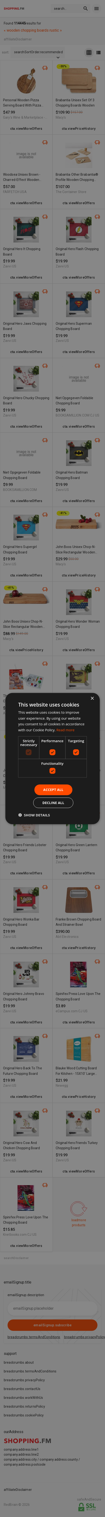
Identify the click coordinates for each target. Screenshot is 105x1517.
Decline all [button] (53, 802)
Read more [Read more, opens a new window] (65, 729)
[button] (34, 815)
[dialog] (52, 758)
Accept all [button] (53, 789)
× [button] (92, 698)
